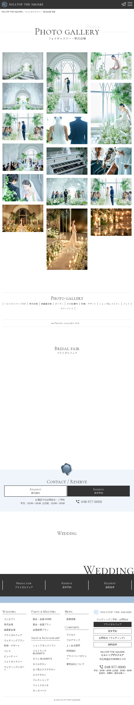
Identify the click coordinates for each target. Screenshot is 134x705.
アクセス (70, 633)
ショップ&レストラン (109, 303)
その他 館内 (72, 303)
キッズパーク (39, 689)
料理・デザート (88, 303)
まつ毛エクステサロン (43, 668)
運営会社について (75, 662)
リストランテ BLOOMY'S (39, 650)
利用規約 (70, 649)
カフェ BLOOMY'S (41, 657)
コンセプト (9, 618)
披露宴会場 (46, 303)
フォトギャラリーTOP (15, 303)
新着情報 (70, 618)
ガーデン (59, 303)
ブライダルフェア (24, 584)
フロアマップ (72, 639)
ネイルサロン (39, 662)
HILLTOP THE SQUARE (12, 12)
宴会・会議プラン (41, 623)
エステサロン (39, 673)
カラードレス (67, 308)
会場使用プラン (40, 628)
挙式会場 (33, 303)
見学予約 (98, 491)
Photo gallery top (67, 323)
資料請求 (35, 491)
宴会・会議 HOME (41, 618)
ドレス (126, 303)
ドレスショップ (40, 678)
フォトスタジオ (40, 684)
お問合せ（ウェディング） (111, 636)
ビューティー (11, 657)
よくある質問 (72, 644)
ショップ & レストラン (43, 644)
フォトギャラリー (33, 12)
